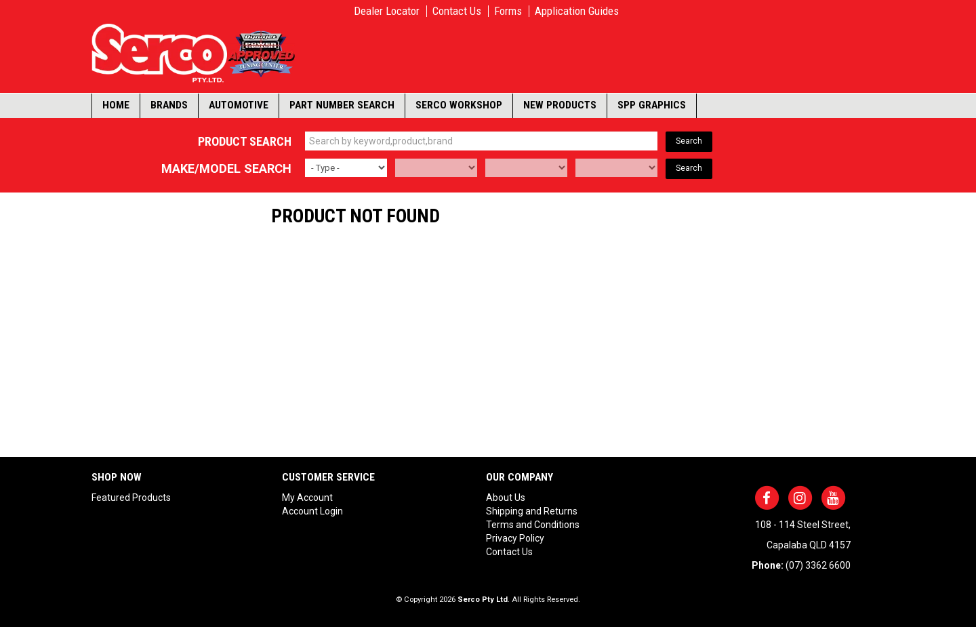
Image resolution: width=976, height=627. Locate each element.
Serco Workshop (458, 105)
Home (115, 105)
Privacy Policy (515, 538)
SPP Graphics (651, 105)
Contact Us (456, 11)
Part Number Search (341, 105)
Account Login (312, 511)
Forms (508, 11)
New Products (559, 105)
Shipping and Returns (531, 511)
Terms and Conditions (533, 524)
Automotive (238, 105)
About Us (505, 497)
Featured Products (131, 497)
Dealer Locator (387, 11)
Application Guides (577, 11)
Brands (169, 105)
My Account (307, 497)
